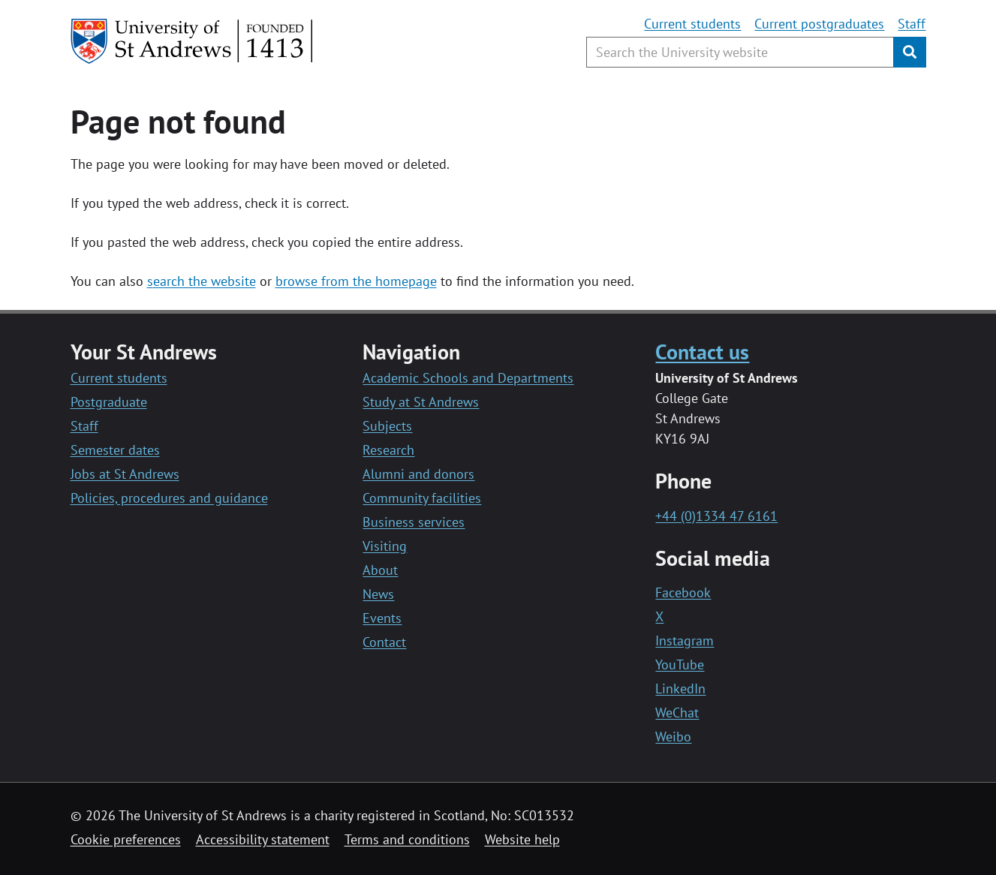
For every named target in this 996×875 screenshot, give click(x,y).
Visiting (385, 546)
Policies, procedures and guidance (169, 498)
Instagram (684, 640)
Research (388, 450)
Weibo (673, 736)
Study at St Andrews (421, 401)
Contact (384, 642)
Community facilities (422, 498)
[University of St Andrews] (192, 41)
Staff (911, 23)
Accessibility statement (262, 839)
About (380, 570)
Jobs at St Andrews (125, 474)
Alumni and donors (418, 474)
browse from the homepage (356, 281)
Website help (522, 839)
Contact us (702, 351)
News (378, 594)
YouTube (679, 664)
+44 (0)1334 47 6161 (716, 516)
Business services (414, 522)
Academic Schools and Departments (468, 377)
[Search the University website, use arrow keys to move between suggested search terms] (740, 52)
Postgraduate (109, 401)
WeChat (677, 712)
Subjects (387, 425)
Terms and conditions (407, 839)
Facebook (683, 592)
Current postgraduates (819, 23)
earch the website (204, 281)
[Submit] (909, 52)
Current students (692, 23)
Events (382, 618)
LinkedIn (680, 688)
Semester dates (115, 450)
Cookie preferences (126, 839)
